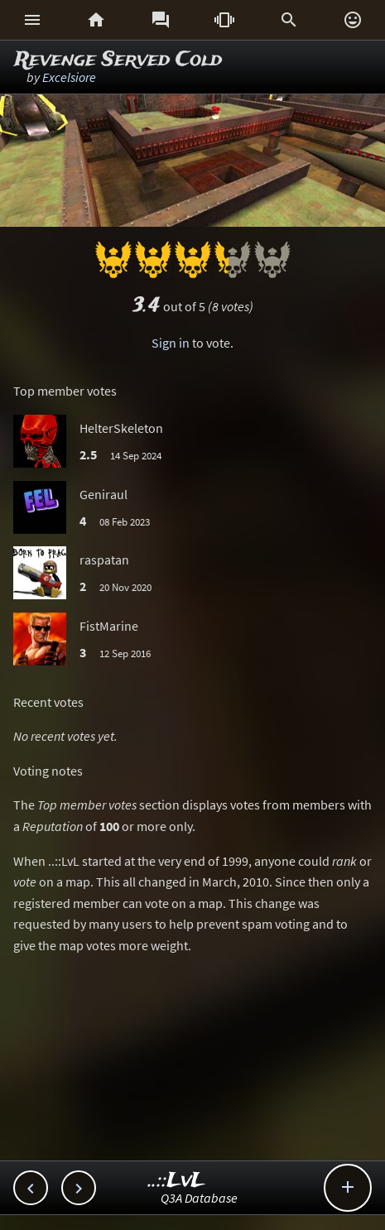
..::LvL (177, 1180)
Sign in (171, 342)
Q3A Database (199, 1197)
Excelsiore (69, 77)
